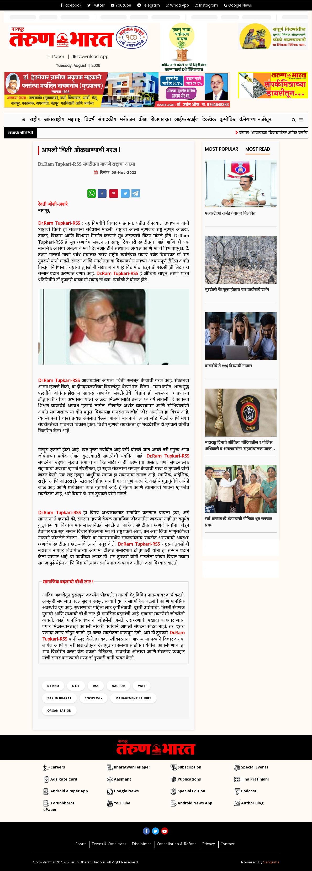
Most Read (257, 150)
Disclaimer (141, 844)
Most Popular (221, 150)
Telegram (148, 5)
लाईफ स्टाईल (186, 120)
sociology (93, 698)
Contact (228, 844)
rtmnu (53, 686)
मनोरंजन (127, 120)
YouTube (122, 802)
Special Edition (191, 790)
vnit (141, 686)
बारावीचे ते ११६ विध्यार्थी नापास (228, 365)
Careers (57, 767)
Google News (238, 5)
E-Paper (56, 56)
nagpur (118, 686)
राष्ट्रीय (35, 120)
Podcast (249, 790)
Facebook (70, 5)
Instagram (206, 5)
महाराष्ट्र (74, 120)
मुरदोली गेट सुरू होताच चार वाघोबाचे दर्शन (237, 289)
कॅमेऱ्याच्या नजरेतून (255, 120)
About (80, 844)
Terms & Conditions (109, 844)
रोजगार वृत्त (161, 120)
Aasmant (122, 779)
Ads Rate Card (63, 779)
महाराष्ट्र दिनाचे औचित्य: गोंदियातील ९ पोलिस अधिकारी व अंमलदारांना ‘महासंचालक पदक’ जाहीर (238, 446)
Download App (91, 56)
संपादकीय (107, 120)
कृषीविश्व (228, 120)
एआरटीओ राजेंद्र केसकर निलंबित (230, 213)
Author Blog (252, 802)
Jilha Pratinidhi (255, 779)
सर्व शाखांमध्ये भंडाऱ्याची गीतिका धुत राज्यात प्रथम (238, 521)
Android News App (195, 802)
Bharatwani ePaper (132, 767)
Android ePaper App (69, 790)
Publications (189, 779)
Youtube (121, 5)
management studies (133, 698)
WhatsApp (177, 5)
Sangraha (271, 862)
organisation (59, 710)
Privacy (208, 844)
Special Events (254, 767)
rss (96, 686)
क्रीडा (143, 120)
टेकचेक (209, 120)
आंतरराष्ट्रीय (54, 120)
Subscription (189, 767)
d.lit (76, 686)
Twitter (96, 5)
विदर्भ (89, 120)
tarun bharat (59, 698)
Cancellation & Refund (177, 844)
